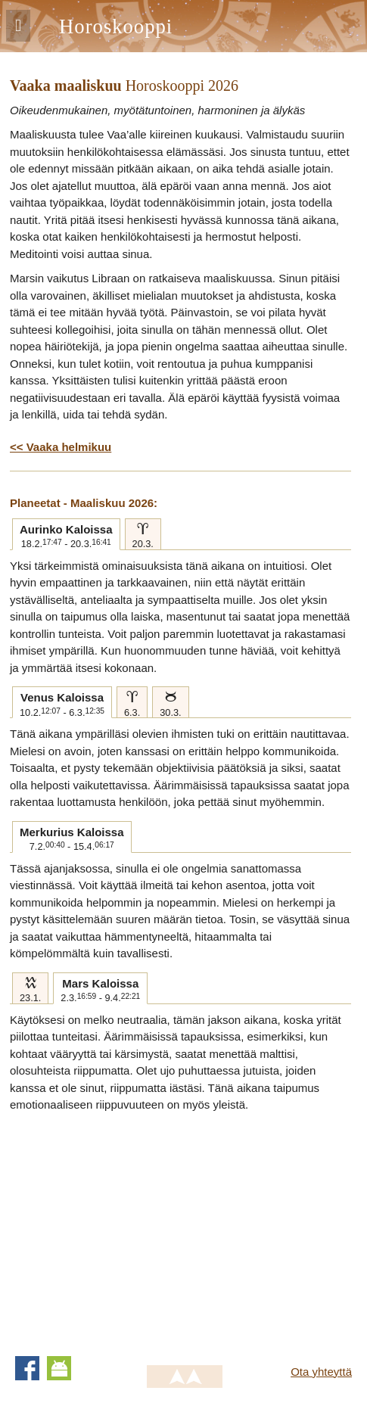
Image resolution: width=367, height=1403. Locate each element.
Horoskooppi (116, 26)
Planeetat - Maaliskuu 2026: (83, 502)
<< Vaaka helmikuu (60, 446)
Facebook (27, 1368)
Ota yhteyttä (321, 1371)
